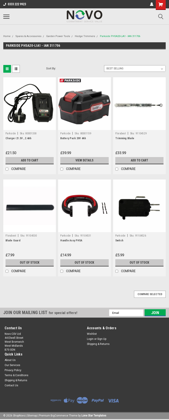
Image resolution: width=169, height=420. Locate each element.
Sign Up (101, 338)
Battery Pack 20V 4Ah (73, 138)
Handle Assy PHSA (71, 240)
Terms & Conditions (16, 375)
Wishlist (92, 333)
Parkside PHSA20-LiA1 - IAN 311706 (120, 36)
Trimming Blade (124, 138)
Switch (119, 240)
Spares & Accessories (28, 36)
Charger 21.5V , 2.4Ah (18, 138)
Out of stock (29, 262)
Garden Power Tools (58, 36)
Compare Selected (150, 294)
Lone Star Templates (93, 415)
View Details (84, 160)
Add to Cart (29, 160)
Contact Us (11, 385)
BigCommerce (59, 415)
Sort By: (51, 68)
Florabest (120, 133)
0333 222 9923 (14, 4)
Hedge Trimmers (85, 36)
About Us (10, 360)
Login (90, 338)
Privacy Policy (13, 370)
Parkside (11, 133)
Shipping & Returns (98, 344)
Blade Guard (13, 240)
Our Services (12, 365)
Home (7, 36)
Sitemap (32, 415)
